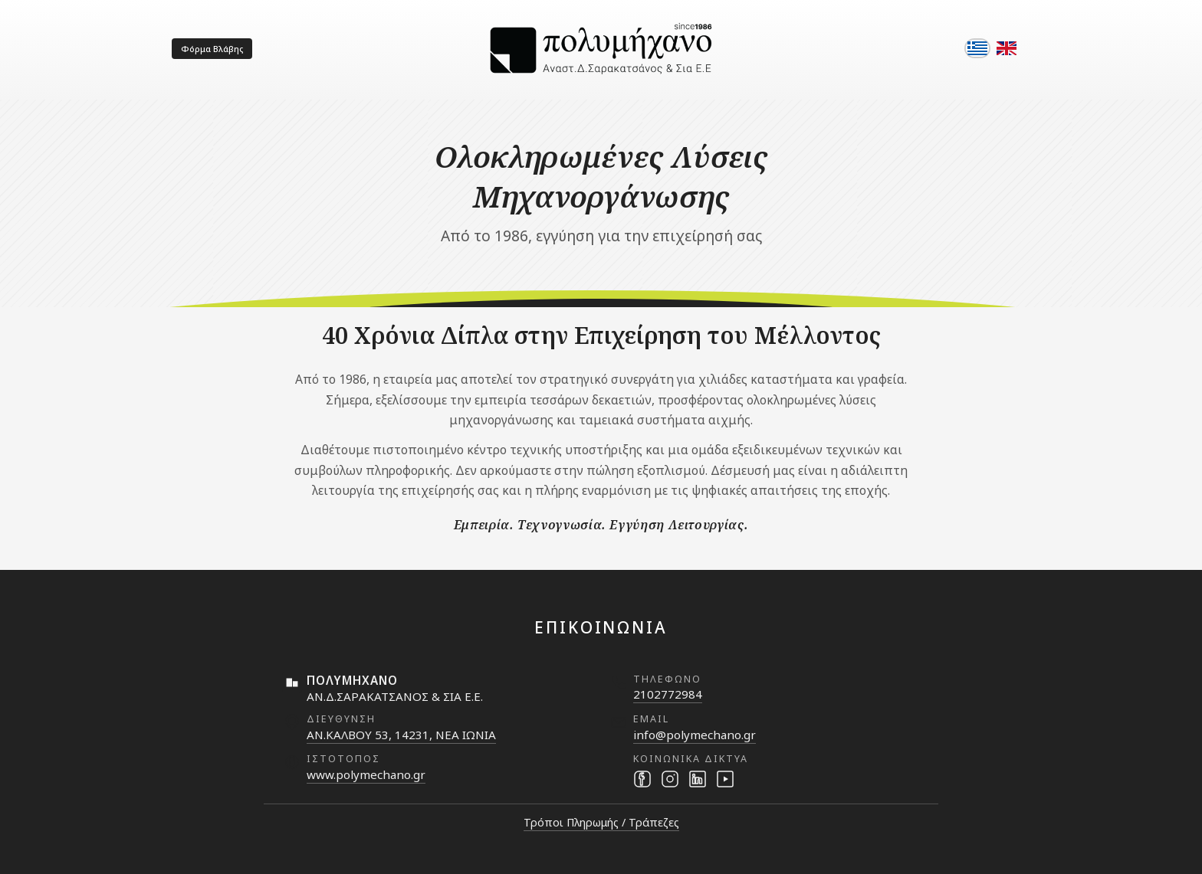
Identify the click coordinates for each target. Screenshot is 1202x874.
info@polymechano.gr (694, 734)
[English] (1006, 48)
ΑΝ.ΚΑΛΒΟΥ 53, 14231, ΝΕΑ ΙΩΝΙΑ (401, 734)
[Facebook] (642, 779)
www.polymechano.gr (366, 774)
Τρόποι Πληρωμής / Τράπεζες (601, 822)
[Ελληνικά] (977, 48)
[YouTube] (725, 779)
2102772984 (667, 694)
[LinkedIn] (697, 779)
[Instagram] (670, 779)
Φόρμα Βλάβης (212, 48)
